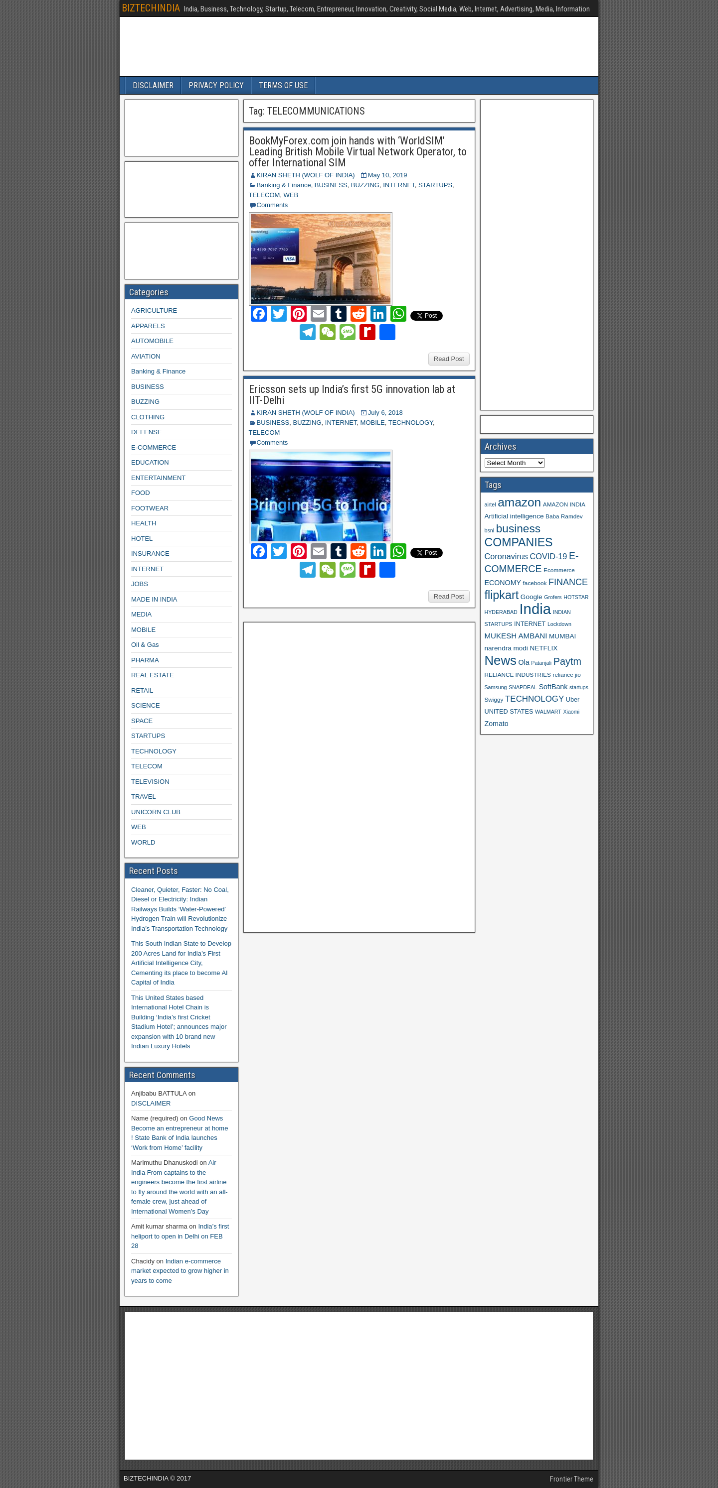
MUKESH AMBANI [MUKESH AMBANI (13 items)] (516, 635)
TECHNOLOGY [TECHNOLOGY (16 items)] (534, 699)
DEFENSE (146, 432)
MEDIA (141, 614)
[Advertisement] (322, 775)
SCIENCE (145, 705)
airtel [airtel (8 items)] (490, 504)
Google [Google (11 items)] (531, 597)
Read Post (449, 359)
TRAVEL (143, 796)
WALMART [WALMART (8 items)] (548, 712)
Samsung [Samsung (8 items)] (496, 687)
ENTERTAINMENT (158, 478)
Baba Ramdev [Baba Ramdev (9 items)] (564, 516)
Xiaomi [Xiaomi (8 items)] (571, 712)
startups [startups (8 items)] (578, 687)
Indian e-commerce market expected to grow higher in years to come (180, 1270)
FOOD (140, 492)
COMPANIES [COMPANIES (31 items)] (519, 542)
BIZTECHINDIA (151, 8)
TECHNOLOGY (410, 422)
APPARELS (148, 326)
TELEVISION (150, 781)
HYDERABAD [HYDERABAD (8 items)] (501, 612)
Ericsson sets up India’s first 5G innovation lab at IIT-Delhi (352, 394)
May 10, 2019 (387, 175)
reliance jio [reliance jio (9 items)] (567, 674)
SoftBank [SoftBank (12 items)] (553, 687)
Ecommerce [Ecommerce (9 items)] (559, 570)
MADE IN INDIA (154, 599)
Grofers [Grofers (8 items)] (553, 597)
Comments (272, 205)
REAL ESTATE (152, 675)
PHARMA (145, 660)
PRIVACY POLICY (216, 85)
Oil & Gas (145, 644)
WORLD (143, 842)
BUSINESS (331, 185)
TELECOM (264, 195)
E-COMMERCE (153, 447)
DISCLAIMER (153, 85)
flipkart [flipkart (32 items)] (502, 595)
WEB (291, 195)
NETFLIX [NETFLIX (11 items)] (543, 648)
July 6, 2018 (385, 412)
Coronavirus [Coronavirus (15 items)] (506, 556)
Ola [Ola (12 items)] (524, 662)
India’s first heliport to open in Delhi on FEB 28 (180, 1236)
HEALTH (143, 523)
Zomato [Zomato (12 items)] (497, 724)
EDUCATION (150, 462)
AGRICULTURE (154, 310)
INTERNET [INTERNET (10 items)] (529, 623)
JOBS (139, 584)
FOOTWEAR (150, 508)
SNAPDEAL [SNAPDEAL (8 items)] (523, 687)
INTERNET (399, 185)
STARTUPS (435, 185)
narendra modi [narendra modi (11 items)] (506, 648)
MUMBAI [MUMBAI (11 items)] (562, 636)
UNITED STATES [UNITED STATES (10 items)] (509, 711)
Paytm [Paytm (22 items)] (567, 661)
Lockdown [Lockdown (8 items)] (559, 624)
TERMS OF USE (283, 85)
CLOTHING (148, 417)
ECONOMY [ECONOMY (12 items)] (503, 583)
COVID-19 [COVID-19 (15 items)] (548, 556)
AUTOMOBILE (152, 341)
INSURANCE (150, 553)
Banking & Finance (284, 185)
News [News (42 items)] (501, 660)
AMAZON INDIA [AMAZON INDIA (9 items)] (564, 504)
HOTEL (142, 538)
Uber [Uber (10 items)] (572, 699)
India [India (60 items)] (535, 609)
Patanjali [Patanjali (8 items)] (541, 663)
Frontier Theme (571, 1479)
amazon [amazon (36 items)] (519, 502)
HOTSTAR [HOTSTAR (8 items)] (575, 597)
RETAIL (142, 690)
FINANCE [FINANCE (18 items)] (568, 582)
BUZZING (365, 185)
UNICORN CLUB (155, 812)
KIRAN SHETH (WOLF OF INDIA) (306, 175)
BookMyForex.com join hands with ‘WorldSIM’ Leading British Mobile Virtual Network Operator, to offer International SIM (358, 151)
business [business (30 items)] (518, 528)
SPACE (142, 721)
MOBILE (372, 422)
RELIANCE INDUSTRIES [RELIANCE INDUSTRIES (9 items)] (518, 674)
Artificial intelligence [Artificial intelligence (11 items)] (514, 516)
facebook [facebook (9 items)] (535, 583)
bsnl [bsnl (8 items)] (490, 530)
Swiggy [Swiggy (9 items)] (494, 699)
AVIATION (146, 356)
